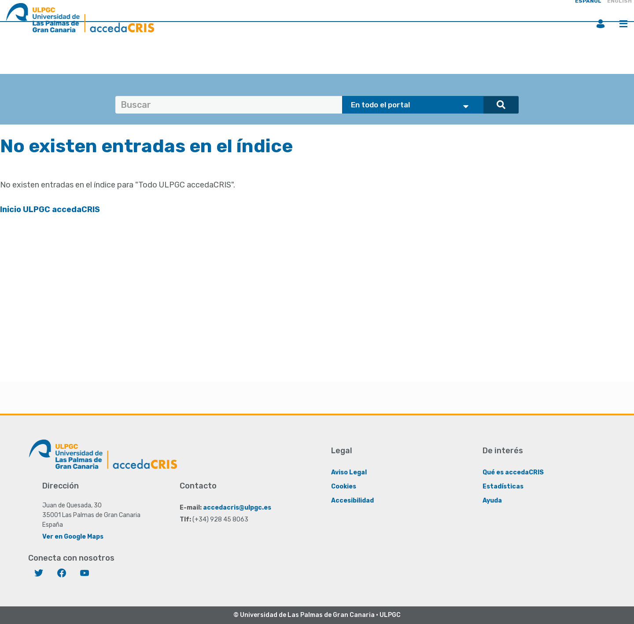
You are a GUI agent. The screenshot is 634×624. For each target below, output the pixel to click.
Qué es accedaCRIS (513, 472)
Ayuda (492, 500)
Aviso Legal (349, 472)
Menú (623, 23)
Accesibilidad (352, 500)
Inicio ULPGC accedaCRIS (50, 209)
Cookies (343, 486)
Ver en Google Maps (72, 536)
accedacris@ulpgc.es (237, 507)
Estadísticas (503, 486)
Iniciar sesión (600, 23)
